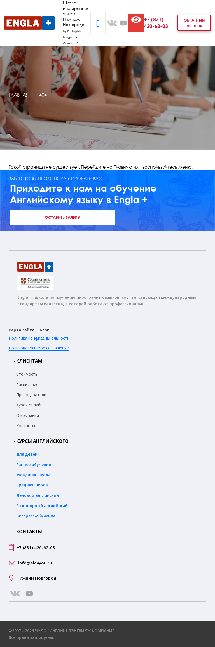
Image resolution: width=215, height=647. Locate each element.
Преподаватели (31, 394)
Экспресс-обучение (35, 516)
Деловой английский (37, 495)
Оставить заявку (62, 217)
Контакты (25, 425)
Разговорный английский (41, 505)
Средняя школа (32, 485)
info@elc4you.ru (35, 563)
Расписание (27, 384)
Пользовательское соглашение (39, 347)
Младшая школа (33, 474)
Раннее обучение (33, 464)
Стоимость (27, 374)
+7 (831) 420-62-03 (156, 22)
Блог (44, 330)
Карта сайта (21, 330)
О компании (27, 415)
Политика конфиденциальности (39, 338)
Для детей (27, 454)
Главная (19, 95)
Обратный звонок (194, 23)
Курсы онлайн (29, 405)
